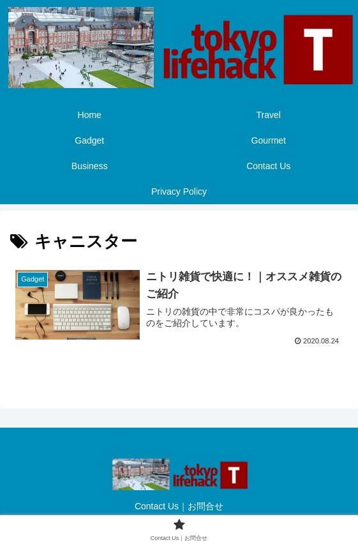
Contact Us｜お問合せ (179, 506)
